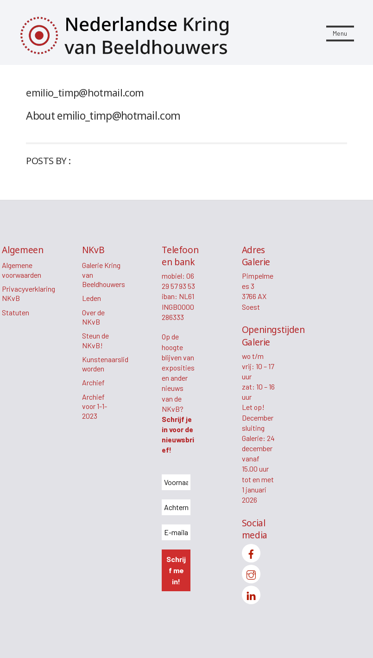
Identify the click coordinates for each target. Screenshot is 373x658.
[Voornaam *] (176, 482)
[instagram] (251, 573)
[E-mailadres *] (176, 532)
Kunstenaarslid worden (105, 364)
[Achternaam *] (176, 507)
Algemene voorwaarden (21, 270)
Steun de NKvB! (95, 340)
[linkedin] (251, 593)
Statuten (15, 312)
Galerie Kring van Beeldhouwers (103, 274)
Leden (91, 298)
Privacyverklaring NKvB (28, 293)
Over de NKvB (93, 317)
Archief (93, 382)
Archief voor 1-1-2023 (94, 406)
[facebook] (251, 552)
